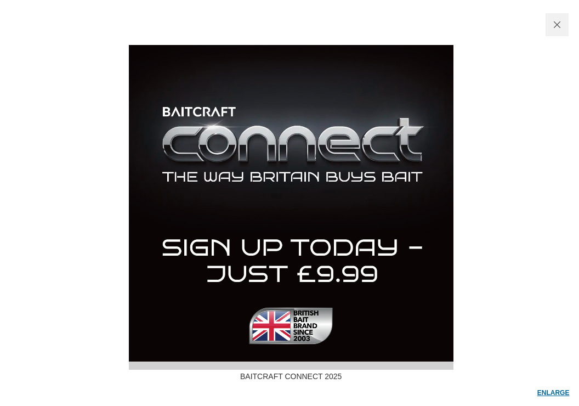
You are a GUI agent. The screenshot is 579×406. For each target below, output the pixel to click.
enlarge (553, 393)
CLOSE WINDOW (557, 24)
